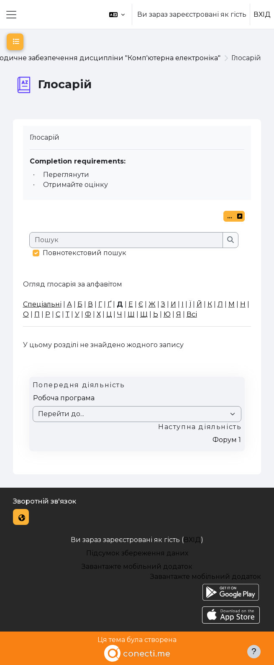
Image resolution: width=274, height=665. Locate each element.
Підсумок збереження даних (137, 553)
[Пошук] (126, 240)
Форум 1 (227, 440)
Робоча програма (64, 398)
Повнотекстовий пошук (84, 253)
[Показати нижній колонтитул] (254, 651)
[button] (117, 14)
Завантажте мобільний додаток (137, 566)
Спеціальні (42, 304)
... (236, 217)
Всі (192, 314)
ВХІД (262, 14)
